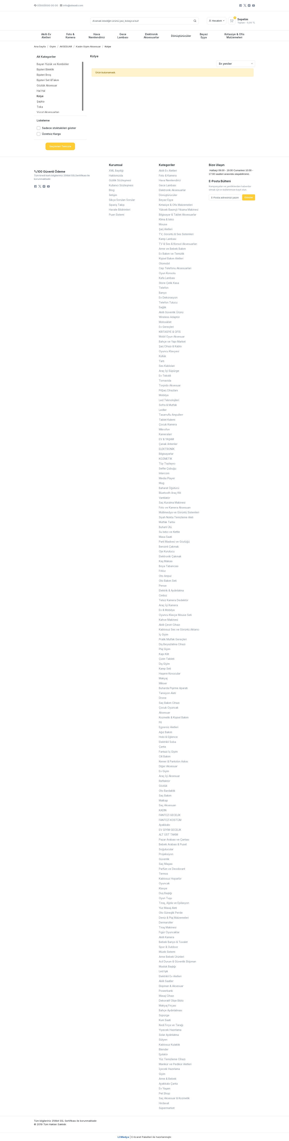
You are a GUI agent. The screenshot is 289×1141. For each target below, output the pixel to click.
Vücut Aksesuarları (48, 112)
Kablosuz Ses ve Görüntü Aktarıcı (179, 629)
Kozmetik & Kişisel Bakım (174, 717)
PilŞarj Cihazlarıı (168, 390)
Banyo (163, 292)
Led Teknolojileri (169, 400)
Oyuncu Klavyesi (169, 351)
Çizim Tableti (166, 658)
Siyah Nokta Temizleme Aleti (176, 517)
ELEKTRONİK (167, 448)
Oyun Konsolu (167, 273)
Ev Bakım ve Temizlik (171, 253)
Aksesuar (164, 712)
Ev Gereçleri (166, 326)
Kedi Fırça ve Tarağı (171, 1025)
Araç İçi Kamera (168, 605)
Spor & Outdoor (168, 946)
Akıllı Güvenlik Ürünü (171, 312)
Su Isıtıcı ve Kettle (169, 531)
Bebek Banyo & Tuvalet (173, 941)
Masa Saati (165, 536)
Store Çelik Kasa (169, 282)
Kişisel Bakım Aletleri (171, 258)
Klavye (163, 888)
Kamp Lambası (167, 238)
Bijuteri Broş (44, 74)
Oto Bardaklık (167, 790)
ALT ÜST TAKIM (168, 834)
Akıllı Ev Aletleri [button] (46, 36)
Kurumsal (115, 165)
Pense (163, 585)
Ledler (163, 409)
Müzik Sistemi (167, 951)
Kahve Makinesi (168, 619)
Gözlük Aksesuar (47, 85)
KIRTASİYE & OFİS (170, 331)
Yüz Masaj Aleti (168, 907)
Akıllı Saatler (166, 981)
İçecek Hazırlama (169, 1068)
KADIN (162, 810)
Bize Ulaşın (216, 165)
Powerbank (166, 990)
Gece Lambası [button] (122, 36)
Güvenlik (164, 859)
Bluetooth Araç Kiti (170, 492)
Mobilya (163, 395)
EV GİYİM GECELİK (170, 829)
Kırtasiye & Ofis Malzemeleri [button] (234, 36)
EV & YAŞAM (166, 439)
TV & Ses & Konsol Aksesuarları (178, 243)
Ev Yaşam (164, 1088)
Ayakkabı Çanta (168, 1083)
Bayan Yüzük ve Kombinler (53, 64)
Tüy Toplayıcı (167, 463)
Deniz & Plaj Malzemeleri (174, 917)
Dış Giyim (164, 663)
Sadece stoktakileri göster (59, 128)
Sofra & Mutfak (168, 404)
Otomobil (164, 263)
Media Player (167, 478)
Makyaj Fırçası (167, 1005)
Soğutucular (166, 849)
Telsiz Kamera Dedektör (173, 600)
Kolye (40, 96)
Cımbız (163, 595)
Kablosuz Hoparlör (170, 878)
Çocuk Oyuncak (168, 707)
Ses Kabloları (167, 365)
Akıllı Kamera (166, 937)
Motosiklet (165, 322)
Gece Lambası (167, 185)
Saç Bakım (165, 795)
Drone (162, 697)
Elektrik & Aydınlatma (171, 590)
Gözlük (163, 785)
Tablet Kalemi (167, 419)
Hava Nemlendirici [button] (97, 36)
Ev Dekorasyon (168, 297)
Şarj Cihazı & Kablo (170, 346)
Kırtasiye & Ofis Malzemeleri (176, 204)
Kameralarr (165, 434)
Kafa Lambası (167, 277)
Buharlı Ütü (165, 527)
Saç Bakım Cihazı (169, 702)
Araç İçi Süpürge (169, 370)
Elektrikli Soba (167, 741)
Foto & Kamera (168, 175)
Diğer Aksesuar (168, 766)
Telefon (163, 287)
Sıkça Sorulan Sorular (122, 199)
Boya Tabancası (168, 566)
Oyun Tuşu (165, 898)
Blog (111, 190)
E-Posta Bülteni (220, 181)
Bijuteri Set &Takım (48, 80)
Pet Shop (164, 1093)
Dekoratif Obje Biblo (171, 1000)
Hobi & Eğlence (168, 736)
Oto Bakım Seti (168, 580)
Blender (163, 1049)
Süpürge (164, 1015)
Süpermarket (167, 1107)
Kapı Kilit (164, 654)
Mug (161, 483)
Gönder (248, 197)
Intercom (164, 473)
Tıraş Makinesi (167, 927)
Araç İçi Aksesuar (169, 775)
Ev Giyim (164, 771)
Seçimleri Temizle (60, 146)
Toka (40, 106)
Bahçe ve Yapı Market (172, 341)
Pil (160, 722)
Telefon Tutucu (168, 302)
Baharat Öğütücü (169, 488)
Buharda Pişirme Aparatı (173, 688)
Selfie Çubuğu (167, 468)
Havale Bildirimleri (119, 209)
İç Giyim (163, 634)
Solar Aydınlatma (169, 1034)
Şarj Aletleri (166, 229)
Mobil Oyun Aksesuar (172, 336)
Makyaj (163, 678)
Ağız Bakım (165, 732)
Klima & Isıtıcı (166, 219)
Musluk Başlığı (167, 966)
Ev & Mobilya (167, 609)
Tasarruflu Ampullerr (171, 414)
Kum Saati (165, 1020)
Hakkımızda (116, 175)
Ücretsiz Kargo (51, 133)
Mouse (163, 224)
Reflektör (164, 780)
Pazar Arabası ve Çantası (174, 839)
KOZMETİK (165, 458)
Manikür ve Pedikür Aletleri (175, 1064)
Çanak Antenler (168, 443)
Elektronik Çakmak (170, 556)
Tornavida (165, 380)
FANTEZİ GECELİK (169, 815)
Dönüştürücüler (168, 195)
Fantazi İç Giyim (168, 751)
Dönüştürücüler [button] (181, 35)
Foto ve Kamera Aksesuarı (175, 507)
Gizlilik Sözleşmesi (120, 180)
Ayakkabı (164, 824)
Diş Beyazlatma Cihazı (172, 644)
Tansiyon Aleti (167, 693)
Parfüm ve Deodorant (172, 868)
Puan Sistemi (116, 214)
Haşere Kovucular (169, 673)
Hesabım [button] (216, 20)
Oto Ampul (165, 575)
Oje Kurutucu (167, 551)
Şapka (40, 101)
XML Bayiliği (116, 170)
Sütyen (163, 1039)
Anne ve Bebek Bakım (172, 248)
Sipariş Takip (117, 204)
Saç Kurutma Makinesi (172, 502)
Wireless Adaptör (169, 317)
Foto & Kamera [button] (70, 36)
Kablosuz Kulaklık (169, 1044)
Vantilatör (164, 497)
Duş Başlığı (165, 893)
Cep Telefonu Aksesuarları (175, 268)
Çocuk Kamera (168, 424)
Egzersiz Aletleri (168, 727)
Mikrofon (164, 429)
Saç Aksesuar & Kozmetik (174, 1098)
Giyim (162, 1073)
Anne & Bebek (167, 1078)
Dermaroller (166, 922)
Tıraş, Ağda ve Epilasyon (174, 902)
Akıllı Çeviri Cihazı (169, 624)
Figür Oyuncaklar (169, 932)
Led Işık (163, 971)
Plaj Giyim (164, 649)
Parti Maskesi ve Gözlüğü (174, 541)
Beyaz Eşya (166, 199)
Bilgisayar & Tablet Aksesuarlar (177, 214)
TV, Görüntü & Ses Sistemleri (176, 234)
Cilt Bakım (164, 756)
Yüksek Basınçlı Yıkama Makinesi (178, 209)
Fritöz (162, 570)
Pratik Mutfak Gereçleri (173, 639)
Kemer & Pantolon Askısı (173, 761)
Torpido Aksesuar (170, 385)
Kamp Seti (165, 668)
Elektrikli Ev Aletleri (170, 976)
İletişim (113, 195)
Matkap (163, 800)
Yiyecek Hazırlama (170, 1029)
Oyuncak (164, 883)
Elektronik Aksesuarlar (172, 190)
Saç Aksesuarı (167, 805)
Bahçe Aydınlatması (170, 1010)
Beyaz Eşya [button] (204, 36)
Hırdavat (164, 1103)
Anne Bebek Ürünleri (171, 956)
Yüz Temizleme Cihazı (172, 1059)
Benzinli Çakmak (169, 546)
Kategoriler (167, 165)
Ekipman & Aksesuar (171, 986)
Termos (163, 873)
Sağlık (162, 307)
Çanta (162, 746)
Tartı (161, 361)
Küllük (162, 356)
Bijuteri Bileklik (45, 69)
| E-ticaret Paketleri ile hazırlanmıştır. (145, 1136)
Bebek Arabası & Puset (173, 844)
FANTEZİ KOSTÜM (170, 820)
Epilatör (163, 1054)
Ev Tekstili (165, 375)
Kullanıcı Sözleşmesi (121, 185)
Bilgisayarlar (166, 453)
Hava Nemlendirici (170, 180)
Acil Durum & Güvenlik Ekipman (177, 961)
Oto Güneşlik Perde (171, 912)
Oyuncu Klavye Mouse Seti (175, 614)
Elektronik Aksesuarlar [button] (151, 36)
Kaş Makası (166, 561)
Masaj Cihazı (166, 995)
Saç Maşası (166, 863)
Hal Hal (41, 90)
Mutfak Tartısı (167, 522)
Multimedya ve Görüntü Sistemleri (179, 512)
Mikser (163, 683)
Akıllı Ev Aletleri (168, 170)
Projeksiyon (166, 854)
